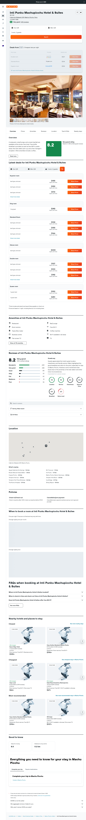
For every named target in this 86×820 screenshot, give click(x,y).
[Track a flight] (3, 32)
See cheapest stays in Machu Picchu (72, 659)
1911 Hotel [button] (49, 717)
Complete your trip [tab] (17, 769)
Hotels (19, 816)
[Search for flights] (3, 12)
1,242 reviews (24, 22)
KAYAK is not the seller (47, 801)
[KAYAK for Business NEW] (3, 35)
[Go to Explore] (3, 28)
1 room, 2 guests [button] (16, 32)
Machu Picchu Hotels (50, 816)
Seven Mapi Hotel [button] (14, 647)
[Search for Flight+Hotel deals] (3, 23)
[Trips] (3, 40)
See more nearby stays (76, 623)
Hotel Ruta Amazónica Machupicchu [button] (57, 683)
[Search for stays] (3, 16)
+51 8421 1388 (14, 19)
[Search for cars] (3, 19)
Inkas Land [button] (12, 683)
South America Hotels (28, 816)
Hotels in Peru (39, 816)
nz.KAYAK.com (12, 816)
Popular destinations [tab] (31, 769)
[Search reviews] (47, 403)
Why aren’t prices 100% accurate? (47, 807)
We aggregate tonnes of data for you (47, 804)
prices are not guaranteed (44, 795)
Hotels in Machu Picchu (19, 780)
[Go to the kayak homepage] (11, 7)
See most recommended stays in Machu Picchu (69, 695)
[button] (84, 2)
